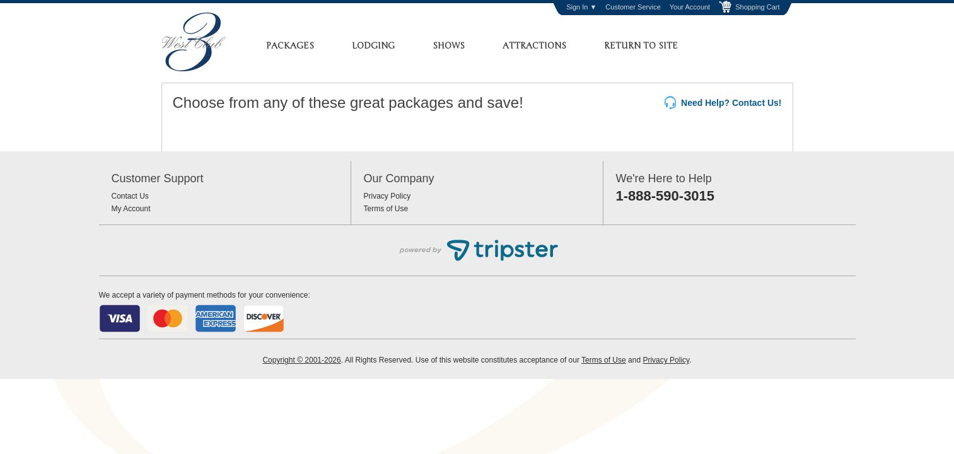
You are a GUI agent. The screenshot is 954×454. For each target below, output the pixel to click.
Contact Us (130, 196)
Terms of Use (386, 208)
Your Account (690, 7)
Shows (449, 45)
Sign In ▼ (581, 7)
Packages (290, 45)
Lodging (373, 45)
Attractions (534, 45)
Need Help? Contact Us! (723, 103)
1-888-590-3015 (665, 196)
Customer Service (632, 7)
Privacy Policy (387, 196)
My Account (131, 208)
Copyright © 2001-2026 (301, 360)
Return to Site (641, 45)
